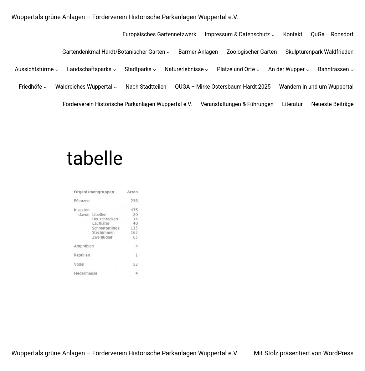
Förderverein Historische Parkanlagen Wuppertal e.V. (127, 104)
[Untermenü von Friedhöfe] (45, 86)
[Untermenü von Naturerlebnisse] (206, 69)
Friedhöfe (30, 87)
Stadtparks (138, 69)
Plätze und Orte (236, 69)
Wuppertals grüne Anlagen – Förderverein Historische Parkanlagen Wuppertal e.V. (124, 17)
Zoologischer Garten (252, 52)
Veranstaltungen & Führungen (237, 104)
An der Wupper (286, 69)
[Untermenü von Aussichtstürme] (56, 69)
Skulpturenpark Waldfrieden (320, 52)
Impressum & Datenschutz (237, 34)
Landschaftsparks (89, 69)
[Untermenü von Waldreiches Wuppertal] (115, 86)
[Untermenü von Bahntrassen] (352, 69)
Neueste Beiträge (332, 104)
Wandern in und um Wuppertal (316, 87)
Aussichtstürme (34, 69)
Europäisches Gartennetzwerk (159, 34)
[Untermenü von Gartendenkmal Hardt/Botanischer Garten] (168, 52)
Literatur (292, 104)
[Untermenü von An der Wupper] (307, 69)
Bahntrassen (333, 69)
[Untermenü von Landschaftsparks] (114, 69)
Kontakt (292, 34)
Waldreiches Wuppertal (83, 87)
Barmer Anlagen (198, 52)
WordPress (338, 353)
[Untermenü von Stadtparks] (154, 69)
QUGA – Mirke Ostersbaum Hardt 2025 (223, 87)
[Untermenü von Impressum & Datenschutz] (272, 34)
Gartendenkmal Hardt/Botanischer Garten (113, 52)
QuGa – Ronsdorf (332, 34)
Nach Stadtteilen (145, 87)
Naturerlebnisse (184, 69)
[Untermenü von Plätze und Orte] (257, 69)
